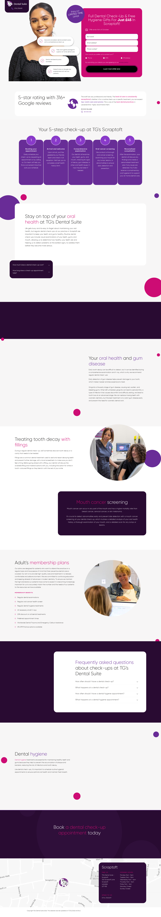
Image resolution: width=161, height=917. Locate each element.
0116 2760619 (106, 898)
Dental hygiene (20, 760)
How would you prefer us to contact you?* (99, 54)
